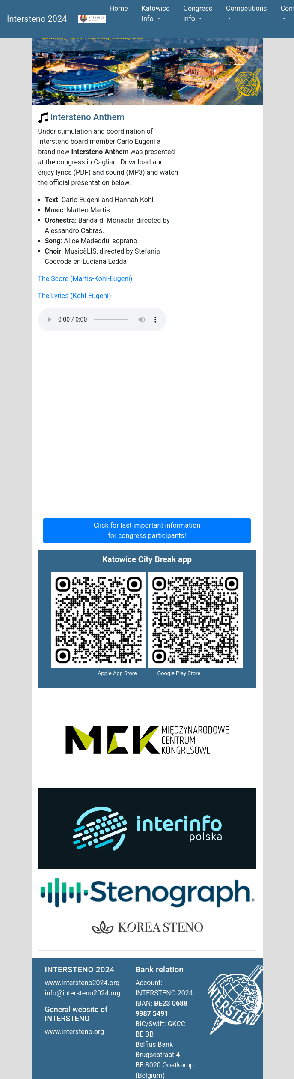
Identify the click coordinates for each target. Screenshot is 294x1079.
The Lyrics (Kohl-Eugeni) (74, 296)
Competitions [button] (246, 8)
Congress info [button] (197, 13)
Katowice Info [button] (156, 13)
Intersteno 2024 (39, 19)
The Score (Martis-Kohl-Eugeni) (85, 279)
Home (120, 7)
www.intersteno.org (74, 1032)
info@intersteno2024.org (83, 993)
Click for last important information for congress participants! (147, 530)
